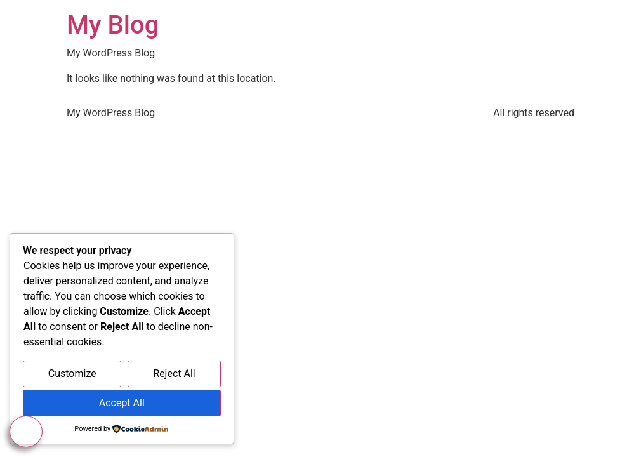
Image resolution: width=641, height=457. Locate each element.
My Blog (113, 25)
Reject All (174, 374)
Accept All (122, 403)
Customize (72, 374)
